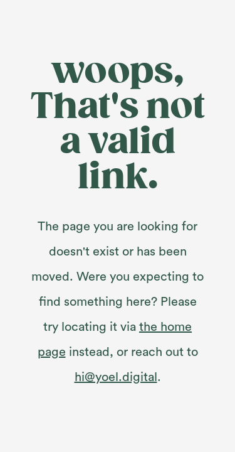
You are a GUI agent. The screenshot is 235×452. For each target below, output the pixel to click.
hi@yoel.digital (116, 377)
